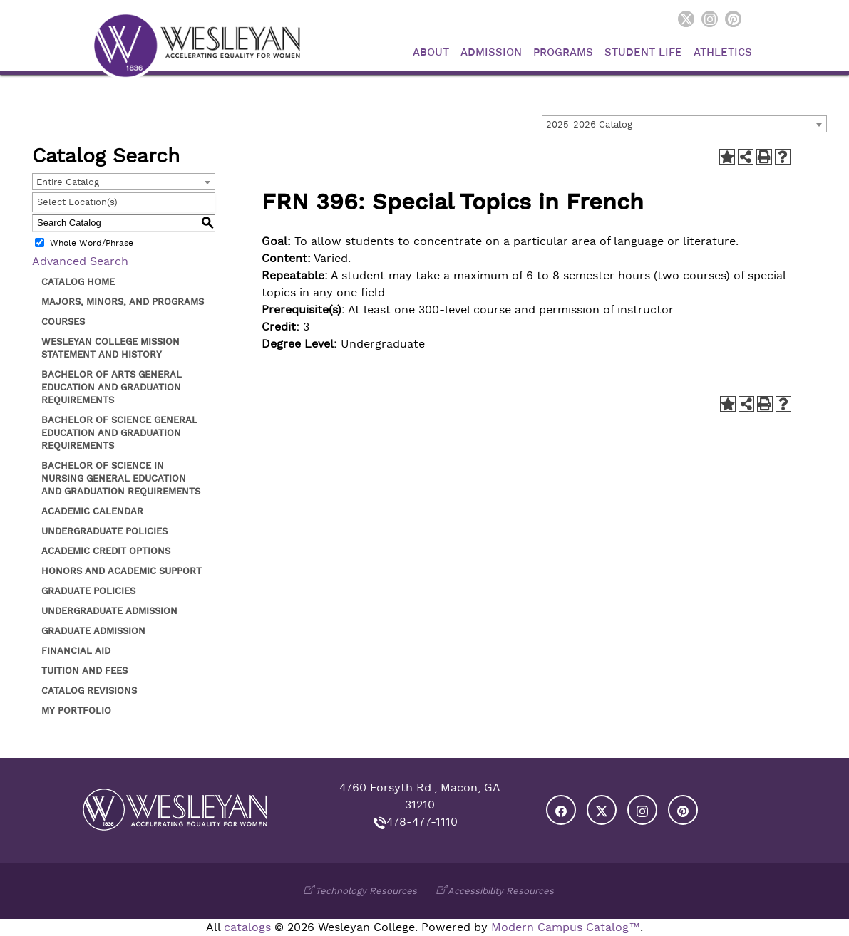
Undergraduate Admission (109, 610)
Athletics (723, 52)
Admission (491, 52)
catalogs (247, 927)
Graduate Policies (88, 591)
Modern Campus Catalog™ (565, 927)
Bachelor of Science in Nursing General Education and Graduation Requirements (120, 478)
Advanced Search (80, 261)
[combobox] (684, 123)
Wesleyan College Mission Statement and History (110, 348)
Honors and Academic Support (121, 571)
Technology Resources (366, 890)
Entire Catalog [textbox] (67, 182)
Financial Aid (75, 650)
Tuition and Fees (84, 670)
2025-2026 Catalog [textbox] (589, 124)
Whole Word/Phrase (91, 243)
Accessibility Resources (501, 890)
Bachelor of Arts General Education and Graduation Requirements (111, 387)
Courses (63, 321)
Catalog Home (78, 281)
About (431, 52)
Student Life (643, 52)
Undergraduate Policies (104, 531)
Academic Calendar (92, 511)
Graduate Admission (93, 630)
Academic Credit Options (105, 551)
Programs (563, 52)
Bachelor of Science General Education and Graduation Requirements (119, 433)
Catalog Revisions (89, 690)
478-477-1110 (422, 822)
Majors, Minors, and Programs (122, 301)
